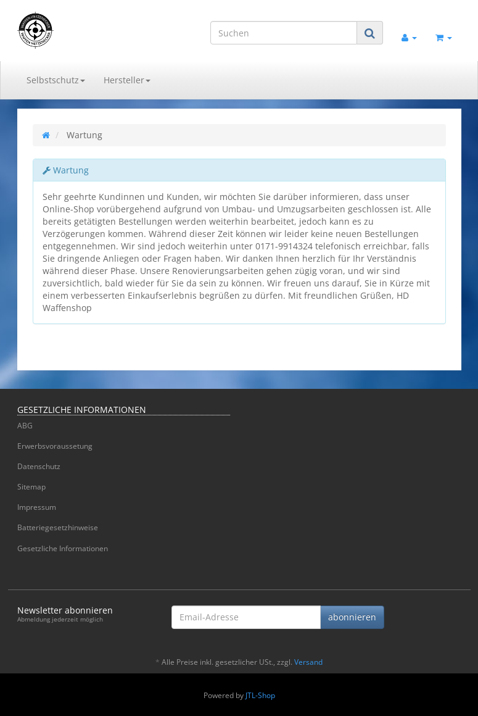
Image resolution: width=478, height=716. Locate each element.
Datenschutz (38, 466)
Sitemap (31, 486)
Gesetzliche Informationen (62, 548)
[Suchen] (283, 32)
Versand (308, 662)
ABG (25, 425)
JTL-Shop (260, 695)
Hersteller (127, 80)
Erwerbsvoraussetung (55, 446)
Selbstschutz (56, 80)
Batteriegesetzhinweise (57, 527)
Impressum (36, 507)
